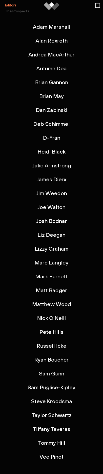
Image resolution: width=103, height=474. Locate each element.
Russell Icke (51, 345)
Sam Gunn (51, 373)
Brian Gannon (51, 82)
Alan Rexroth (52, 40)
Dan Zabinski (51, 109)
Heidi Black (51, 151)
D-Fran (51, 137)
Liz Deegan (51, 234)
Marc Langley (51, 262)
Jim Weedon (51, 193)
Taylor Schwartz (52, 415)
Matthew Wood (51, 304)
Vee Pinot (51, 456)
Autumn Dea (51, 68)
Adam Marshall (51, 26)
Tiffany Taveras (51, 428)
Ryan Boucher (51, 359)
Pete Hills (51, 331)
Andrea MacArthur (51, 54)
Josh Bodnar (51, 220)
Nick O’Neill (51, 318)
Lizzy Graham (51, 248)
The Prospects (17, 11)
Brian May (51, 96)
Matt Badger (51, 290)
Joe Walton (51, 207)
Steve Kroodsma (51, 401)
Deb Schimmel (51, 123)
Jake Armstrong (51, 165)
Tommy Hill (51, 442)
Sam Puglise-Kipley (51, 387)
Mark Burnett (51, 276)
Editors (10, 5)
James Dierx (51, 179)
